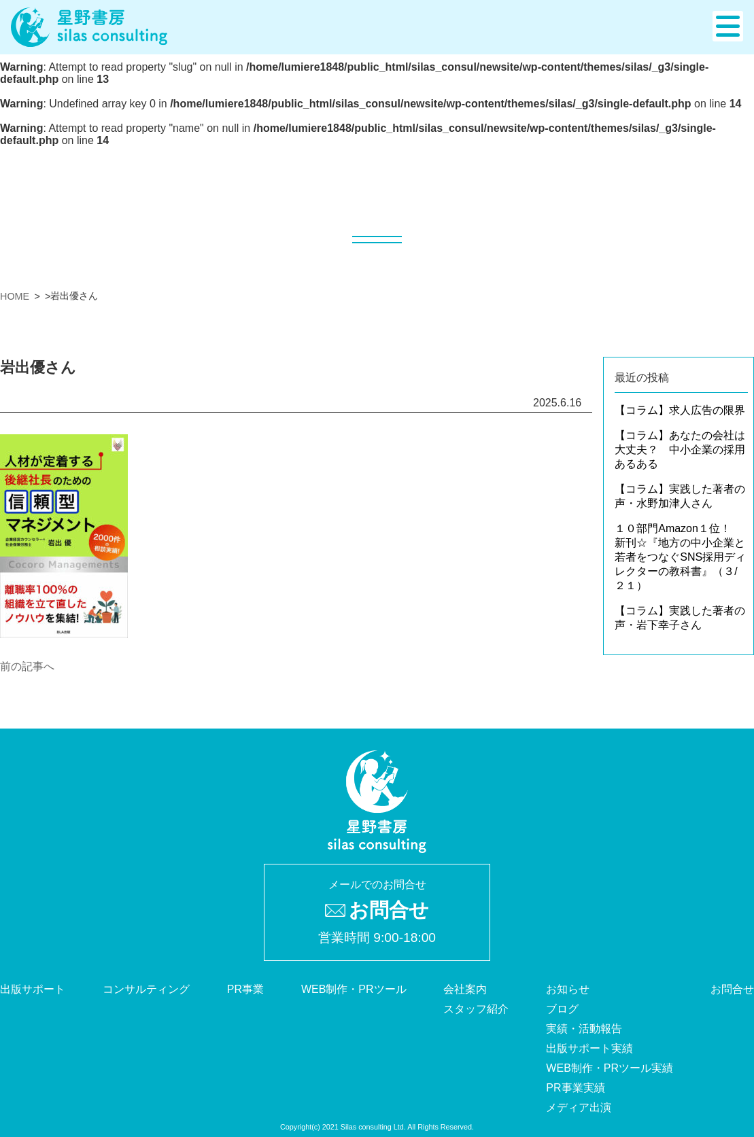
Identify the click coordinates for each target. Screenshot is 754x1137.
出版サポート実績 (589, 1048)
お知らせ (567, 989)
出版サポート (32, 989)
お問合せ (732, 989)
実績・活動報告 (584, 1028)
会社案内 (465, 989)
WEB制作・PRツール (354, 989)
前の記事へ (27, 666)
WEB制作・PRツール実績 (609, 1068)
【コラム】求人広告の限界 (680, 410)
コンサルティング (146, 989)
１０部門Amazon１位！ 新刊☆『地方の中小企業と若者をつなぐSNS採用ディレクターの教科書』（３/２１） (680, 557)
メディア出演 (578, 1107)
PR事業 (245, 989)
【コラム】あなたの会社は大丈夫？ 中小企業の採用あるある (680, 450)
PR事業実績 (575, 1088)
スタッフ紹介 (476, 1009)
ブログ (562, 1009)
